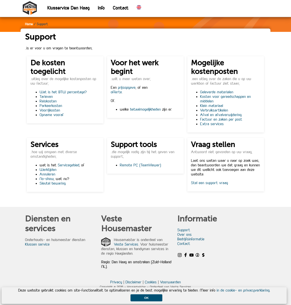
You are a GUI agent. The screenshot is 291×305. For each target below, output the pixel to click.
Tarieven (46, 96)
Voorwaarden (170, 282)
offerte (116, 92)
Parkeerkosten (51, 105)
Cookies (151, 282)
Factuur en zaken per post (221, 119)
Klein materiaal (211, 105)
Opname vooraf (52, 114)
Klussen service (37, 244)
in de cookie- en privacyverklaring (243, 290)
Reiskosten (48, 101)
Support (183, 230)
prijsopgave (126, 87)
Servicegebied (68, 165)
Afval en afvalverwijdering (221, 114)
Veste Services (126, 244)
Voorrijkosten (50, 110)
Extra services (212, 124)
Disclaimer (133, 282)
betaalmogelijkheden (145, 109)
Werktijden (48, 169)
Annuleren (47, 174)
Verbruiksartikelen (214, 110)
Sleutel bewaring (53, 183)
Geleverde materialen (216, 92)
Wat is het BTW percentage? (63, 92)
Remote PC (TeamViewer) (140, 165)
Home (29, 24)
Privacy (116, 282)
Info (101, 8)
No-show (47, 178)
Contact (120, 8)
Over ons (184, 234)
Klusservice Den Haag (68, 8)
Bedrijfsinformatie (190, 239)
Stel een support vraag (209, 182)
